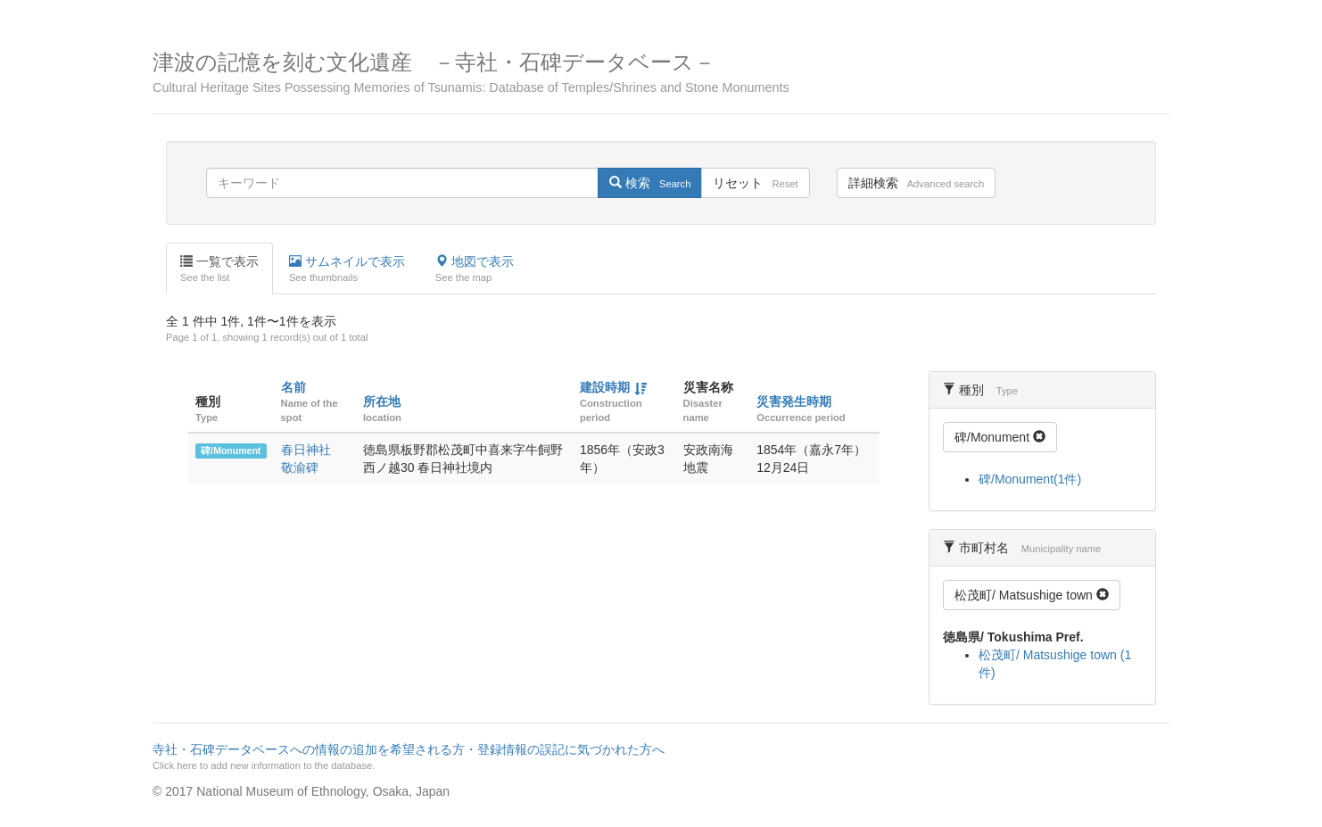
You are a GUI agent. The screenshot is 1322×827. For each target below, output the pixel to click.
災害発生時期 (793, 401)
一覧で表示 (219, 269)
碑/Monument (230, 450)
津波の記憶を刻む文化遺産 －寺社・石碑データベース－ (661, 72)
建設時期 (605, 387)
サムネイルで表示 (347, 269)
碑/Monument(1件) (1030, 479)
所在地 (382, 401)
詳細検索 (916, 183)
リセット (755, 183)
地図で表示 (474, 269)
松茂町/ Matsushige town (1031, 595)
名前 (293, 387)
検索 (649, 183)
